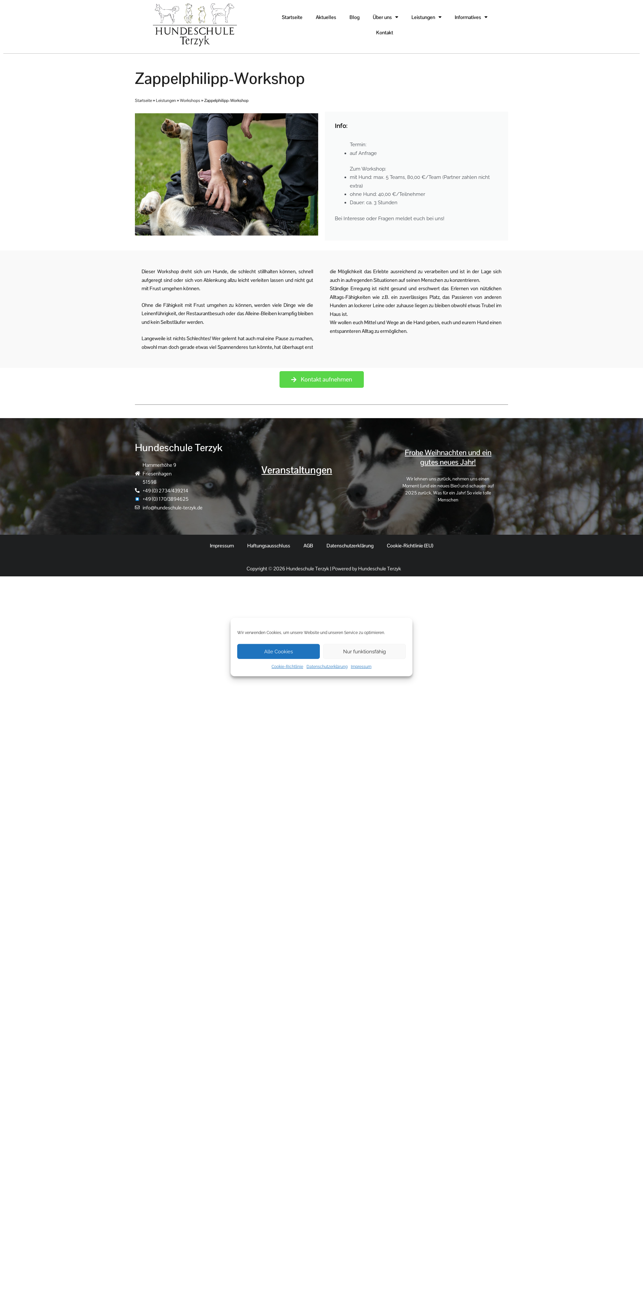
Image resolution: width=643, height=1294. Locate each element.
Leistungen (166, 100)
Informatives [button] (471, 17)
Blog (354, 17)
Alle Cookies (278, 651)
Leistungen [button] (426, 17)
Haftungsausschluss (268, 546)
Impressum (361, 666)
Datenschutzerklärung (327, 666)
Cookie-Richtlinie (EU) (410, 546)
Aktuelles (326, 17)
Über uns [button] (385, 17)
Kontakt (384, 32)
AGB (308, 546)
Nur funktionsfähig (364, 651)
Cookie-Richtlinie (287, 666)
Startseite (292, 17)
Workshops (190, 100)
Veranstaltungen (297, 470)
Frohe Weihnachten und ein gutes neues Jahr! (448, 458)
